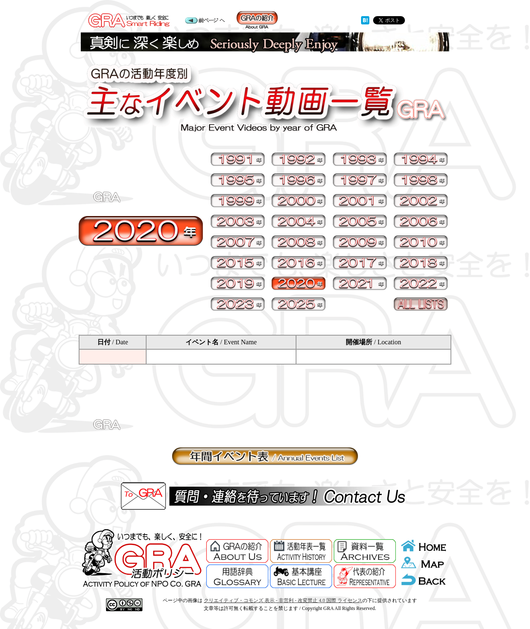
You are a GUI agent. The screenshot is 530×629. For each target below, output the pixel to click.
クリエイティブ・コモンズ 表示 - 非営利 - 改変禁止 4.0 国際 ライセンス (283, 600)
